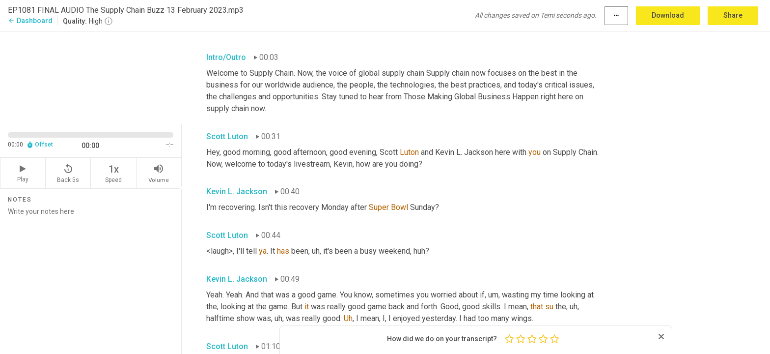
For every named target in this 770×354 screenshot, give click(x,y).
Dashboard (30, 21)
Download (668, 15)
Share (732, 15)
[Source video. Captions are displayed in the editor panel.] (91, 76)
